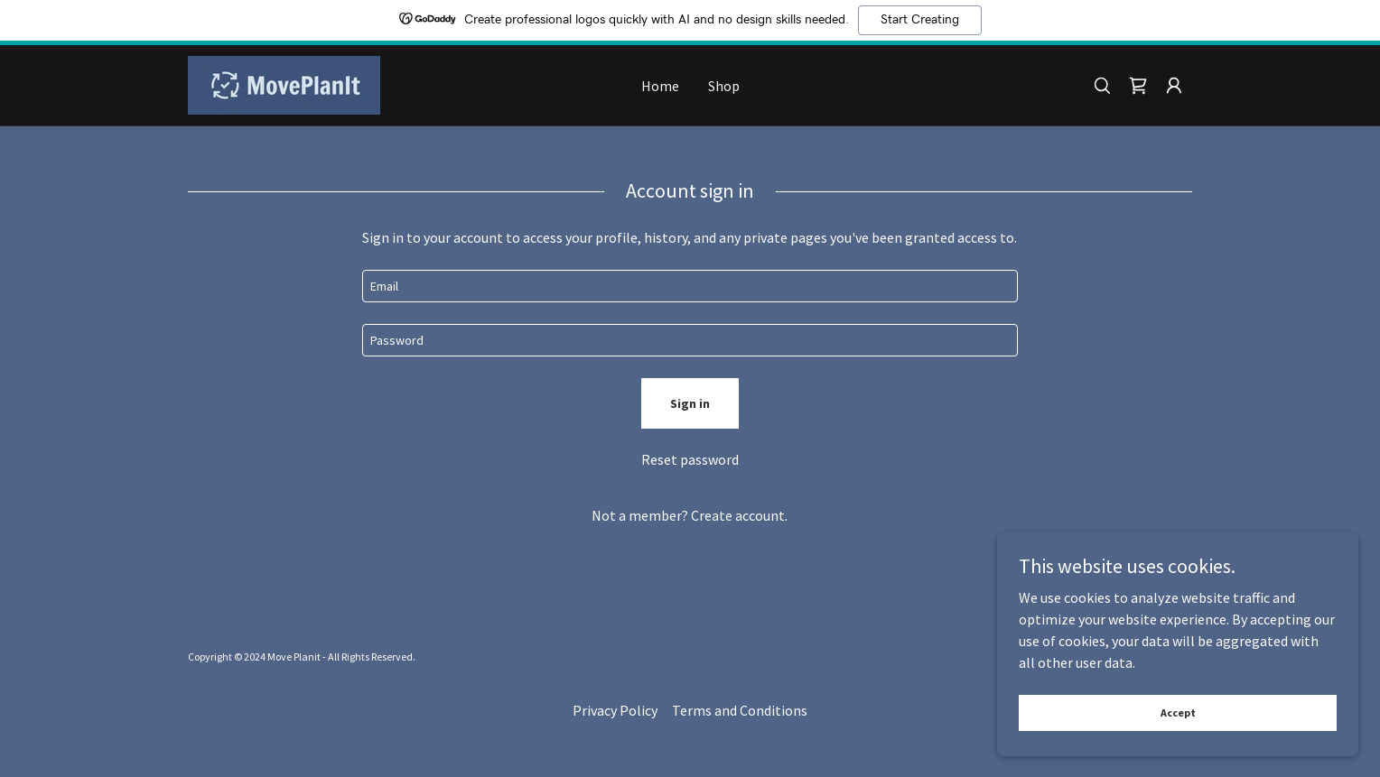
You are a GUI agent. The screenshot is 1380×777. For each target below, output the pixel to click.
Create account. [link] (739, 515)
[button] (1174, 86)
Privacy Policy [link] (615, 710)
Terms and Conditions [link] (739, 710)
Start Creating (920, 20)
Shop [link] (724, 86)
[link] (284, 83)
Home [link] (660, 86)
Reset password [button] (690, 459)
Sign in (690, 403)
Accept (1178, 712)
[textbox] (689, 286)
